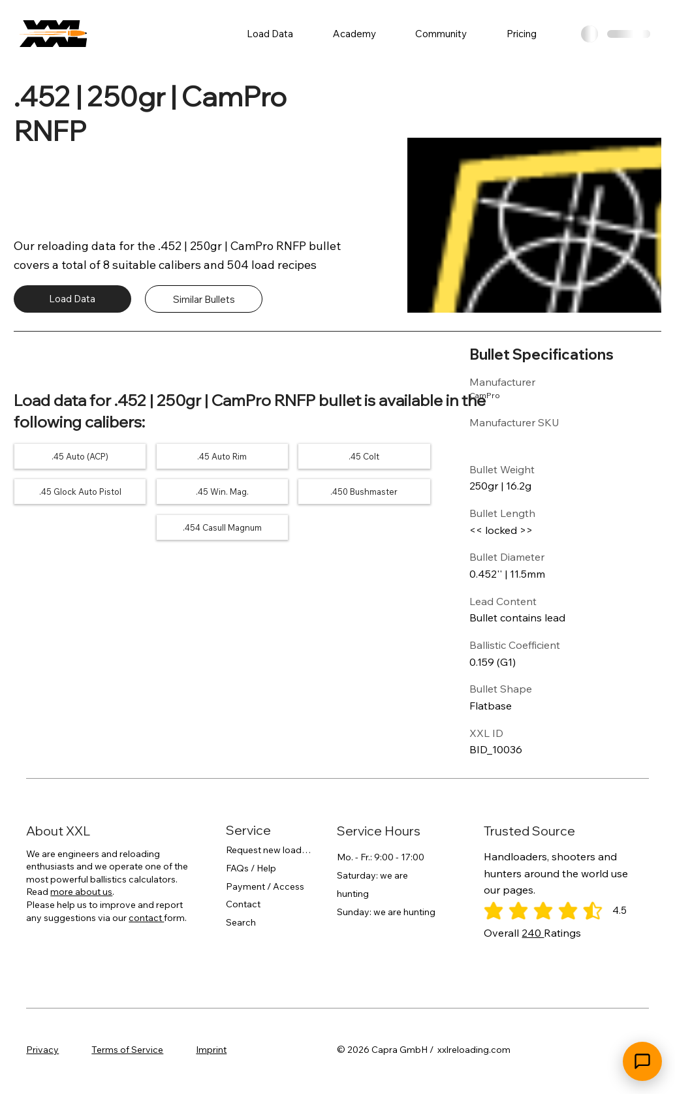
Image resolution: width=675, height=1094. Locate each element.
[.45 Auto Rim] (222, 456)
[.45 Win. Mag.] (222, 492)
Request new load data (268, 850)
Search (241, 922)
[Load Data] (72, 299)
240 (533, 932)
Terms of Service (127, 1049)
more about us (81, 892)
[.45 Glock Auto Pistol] (80, 492)
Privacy (42, 1049)
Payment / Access (265, 886)
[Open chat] (642, 1061)
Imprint (211, 1049)
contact (146, 918)
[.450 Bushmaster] (364, 492)
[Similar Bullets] (203, 299)
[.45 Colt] (364, 456)
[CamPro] (506, 395)
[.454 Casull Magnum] (222, 527)
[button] (270, 33)
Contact (243, 904)
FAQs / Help (251, 868)
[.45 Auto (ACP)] (80, 456)
